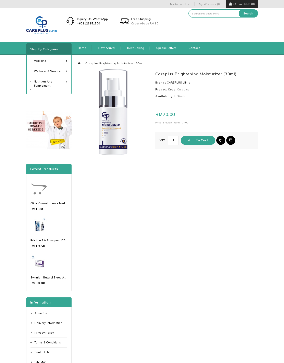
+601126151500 (88, 23)
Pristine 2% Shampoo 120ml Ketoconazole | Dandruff (66, 240)
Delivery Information (49, 322)
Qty (162, 140)
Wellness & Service (47, 71)
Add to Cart (198, 140)
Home (82, 48)
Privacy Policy (44, 332)
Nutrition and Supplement (43, 83)
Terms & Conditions (48, 342)
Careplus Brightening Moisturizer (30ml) (114, 63)
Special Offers (166, 48)
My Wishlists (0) (210, 4)
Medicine (40, 60)
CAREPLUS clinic (178, 82)
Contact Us (42, 352)
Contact (194, 48)
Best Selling (135, 48)
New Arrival (106, 48)
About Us (41, 313)
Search (248, 13)
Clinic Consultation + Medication (52, 203)
